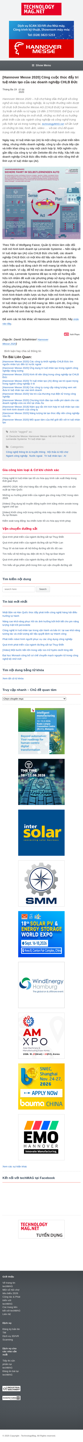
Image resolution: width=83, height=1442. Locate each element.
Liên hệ (6, 1314)
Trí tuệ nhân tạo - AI (55, 455)
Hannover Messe (38, 436)
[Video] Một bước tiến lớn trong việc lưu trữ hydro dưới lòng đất (37, 650)
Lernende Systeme (16, 439)
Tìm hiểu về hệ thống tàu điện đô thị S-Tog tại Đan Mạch (33, 553)
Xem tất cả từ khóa (12, 678)
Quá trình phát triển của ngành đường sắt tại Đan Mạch (33, 559)
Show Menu (41, 65)
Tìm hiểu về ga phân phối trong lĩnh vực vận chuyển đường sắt (37, 565)
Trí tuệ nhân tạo (36, 439)
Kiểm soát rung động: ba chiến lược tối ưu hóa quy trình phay (36, 520)
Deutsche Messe (18, 436)
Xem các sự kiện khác (14, 1166)
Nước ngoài (35, 455)
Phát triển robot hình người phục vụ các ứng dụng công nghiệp (37, 639)
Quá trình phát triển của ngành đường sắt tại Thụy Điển (33, 536)
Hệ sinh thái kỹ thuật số (61, 436)
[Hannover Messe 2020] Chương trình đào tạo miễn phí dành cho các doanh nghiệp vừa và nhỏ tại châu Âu (40, 401)
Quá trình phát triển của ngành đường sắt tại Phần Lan (32, 542)
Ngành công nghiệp (16, 455)
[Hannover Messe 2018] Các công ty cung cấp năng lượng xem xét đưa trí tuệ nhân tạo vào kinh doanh (39, 389)
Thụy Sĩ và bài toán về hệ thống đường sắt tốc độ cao (32, 548)
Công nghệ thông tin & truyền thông (25, 452)
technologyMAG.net (53, 124)
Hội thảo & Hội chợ (57, 452)
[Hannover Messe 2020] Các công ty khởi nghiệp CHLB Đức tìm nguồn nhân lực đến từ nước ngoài (37, 363)
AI (7, 436)
